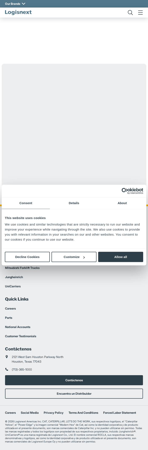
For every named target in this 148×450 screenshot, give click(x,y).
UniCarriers (13, 286)
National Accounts (17, 327)
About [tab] (122, 203)
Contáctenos (74, 380)
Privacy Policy (53, 412)
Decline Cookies (27, 257)
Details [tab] (74, 203)
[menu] (140, 12)
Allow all (120, 257)
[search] (130, 12)
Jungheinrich (14, 277)
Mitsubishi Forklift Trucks (22, 268)
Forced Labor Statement (119, 412)
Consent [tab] (25, 203)
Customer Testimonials (20, 336)
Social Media (30, 412)
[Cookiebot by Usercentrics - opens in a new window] (124, 191)
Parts (8, 317)
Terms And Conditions (83, 412)
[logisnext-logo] (18, 12)
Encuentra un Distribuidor (74, 393)
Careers (10, 308)
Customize (74, 257)
